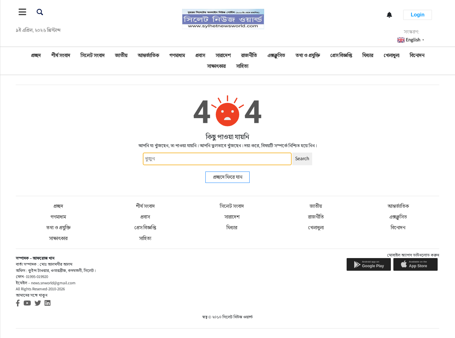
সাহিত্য (242, 66)
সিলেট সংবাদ (93, 55)
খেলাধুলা (391, 55)
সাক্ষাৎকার (216, 66)
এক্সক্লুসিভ (276, 55)
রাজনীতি (249, 55)
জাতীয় (121, 55)
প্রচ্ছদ (36, 55)
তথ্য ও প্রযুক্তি (307, 55)
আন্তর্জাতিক (148, 55)
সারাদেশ (223, 55)
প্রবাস (200, 55)
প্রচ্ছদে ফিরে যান (227, 177)
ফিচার (367, 55)
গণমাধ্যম (177, 55)
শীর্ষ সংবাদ (60, 55)
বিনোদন (417, 55)
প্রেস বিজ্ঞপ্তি (341, 55)
